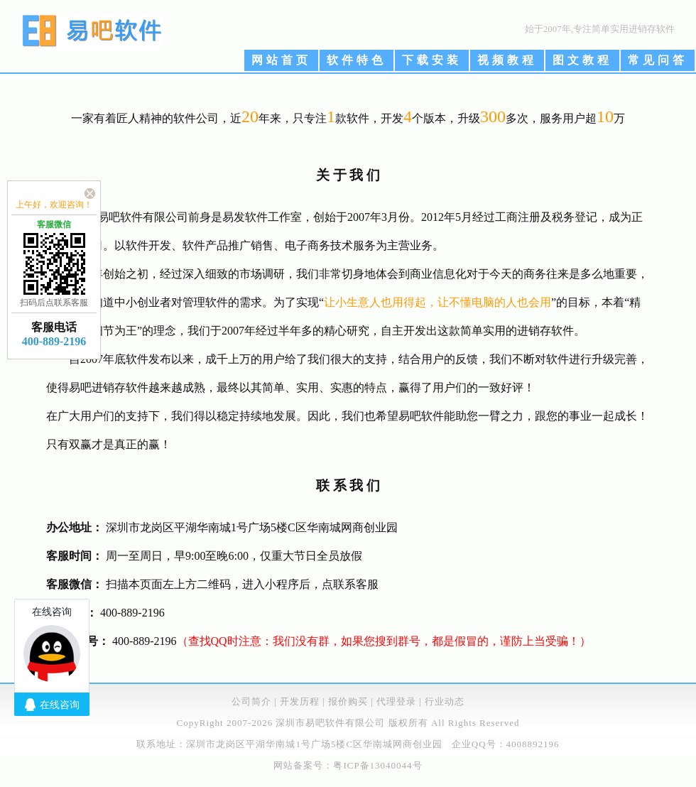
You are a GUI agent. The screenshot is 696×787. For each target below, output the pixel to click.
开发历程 (300, 701)
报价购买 (348, 701)
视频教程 (507, 60)
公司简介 (251, 701)
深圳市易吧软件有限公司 (330, 722)
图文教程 (582, 60)
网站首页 (281, 60)
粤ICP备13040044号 (377, 765)
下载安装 (432, 60)
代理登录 (396, 701)
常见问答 (657, 60)
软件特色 (356, 60)
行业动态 (444, 701)
